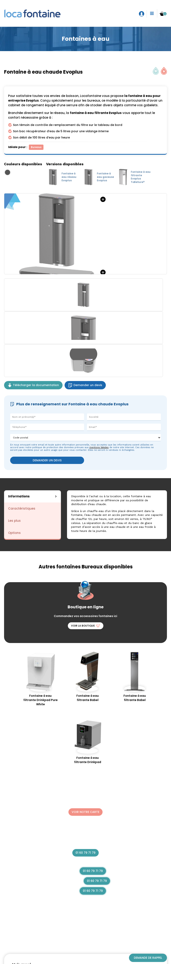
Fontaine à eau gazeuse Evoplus (98, 177)
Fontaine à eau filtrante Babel (87, 676)
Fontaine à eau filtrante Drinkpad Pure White (40, 678)
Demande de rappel (148, 958)
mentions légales (99, 447)
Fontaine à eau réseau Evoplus (61, 177)
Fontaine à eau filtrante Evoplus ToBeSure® (134, 177)
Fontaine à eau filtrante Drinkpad (87, 740)
